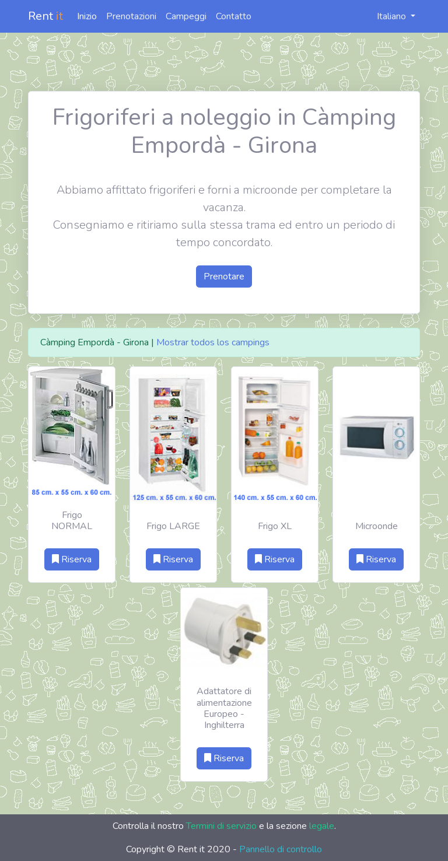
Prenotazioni (131, 16)
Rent (45, 16)
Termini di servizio (221, 826)
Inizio (87, 16)
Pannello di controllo (280, 849)
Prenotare (224, 276)
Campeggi (186, 16)
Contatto (233, 16)
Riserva (72, 559)
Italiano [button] (385, 16)
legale (321, 826)
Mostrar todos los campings (213, 342)
